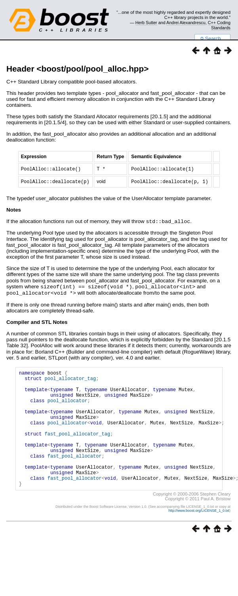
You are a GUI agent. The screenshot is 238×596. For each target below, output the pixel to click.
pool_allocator (68, 408)
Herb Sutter (146, 22)
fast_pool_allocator (75, 475)
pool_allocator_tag (70, 381)
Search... (212, 39)
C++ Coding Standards (219, 25)
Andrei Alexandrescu (186, 22)
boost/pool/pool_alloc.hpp (92, 68)
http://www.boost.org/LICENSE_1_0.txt (198, 536)
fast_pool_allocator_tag (77, 448)
